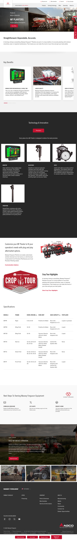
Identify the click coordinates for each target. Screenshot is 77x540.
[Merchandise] (53, 1)
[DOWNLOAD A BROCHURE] (12, 406)
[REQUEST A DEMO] (64, 406)
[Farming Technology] (63, 473)
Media (59, 501)
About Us (72, 5)
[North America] (26, 489)
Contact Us (61, 509)
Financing (24, 498)
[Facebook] (5, 519)
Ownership (65, 5)
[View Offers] (14, 25)
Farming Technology (52, 5)
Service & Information (46, 503)
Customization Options (12, 265)
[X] (14, 519)
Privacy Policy (41, 533)
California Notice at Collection (11, 533)
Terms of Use (7, 531)
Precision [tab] (38, 130)
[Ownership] (38, 473)
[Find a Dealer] (69, 1)
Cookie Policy (24, 533)
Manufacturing (62, 498)
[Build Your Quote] (14, 458)
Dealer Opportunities (63, 511)
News (59, 503)
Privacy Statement (16, 531)
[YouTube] (19, 519)
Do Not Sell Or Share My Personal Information (35, 531)
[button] (5, 102)
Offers (60, 5)
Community (61, 506)
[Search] (61, 1)
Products (44, 5)
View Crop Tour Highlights (50, 290)
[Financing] (13, 473)
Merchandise (43, 501)
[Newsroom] (44, 1)
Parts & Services (44, 498)
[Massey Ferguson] (8, 4)
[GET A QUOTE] (38, 406)
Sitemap (50, 533)
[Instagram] (9, 519)
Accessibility (33, 533)
